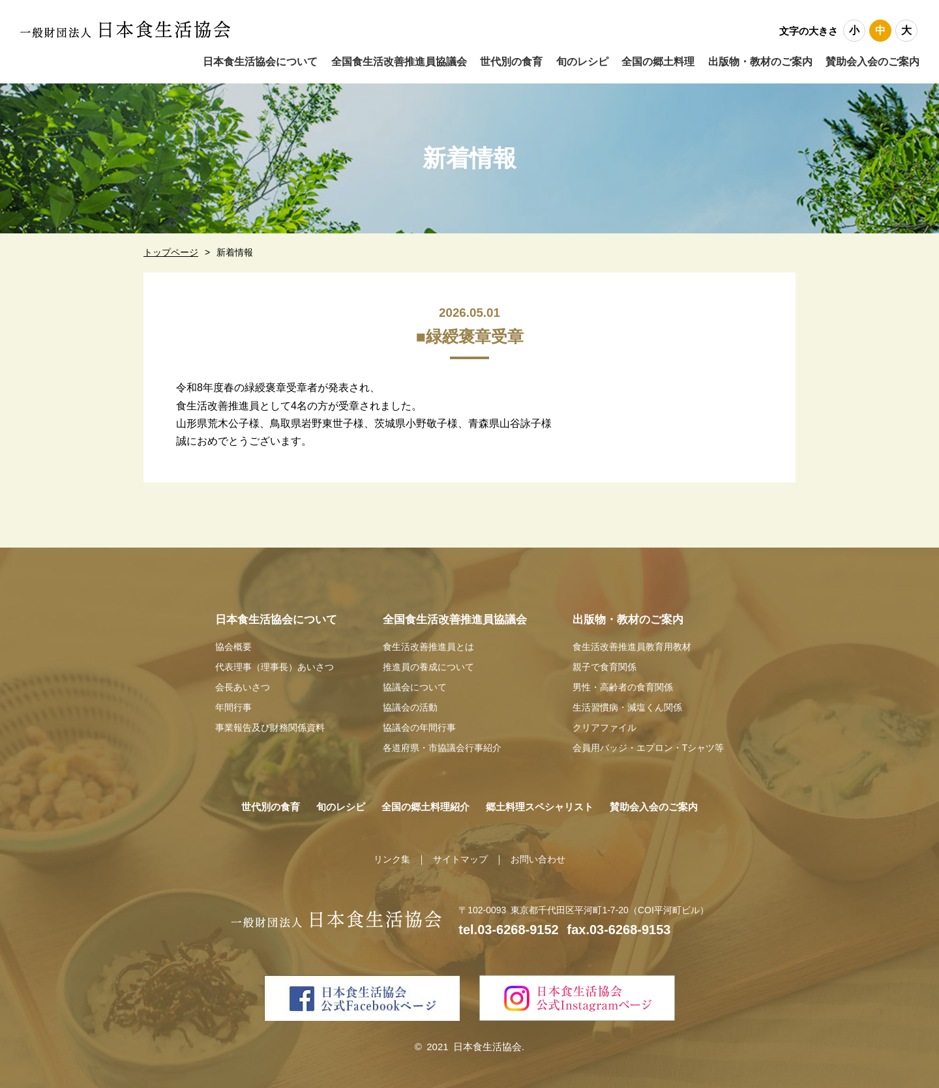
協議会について (414, 684)
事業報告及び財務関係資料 (265, 723)
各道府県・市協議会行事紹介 (443, 742)
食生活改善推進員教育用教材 (632, 646)
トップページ (170, 252)
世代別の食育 (248, 801)
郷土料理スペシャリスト (547, 801)
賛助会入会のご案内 (872, 61)
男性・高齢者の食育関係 (623, 684)
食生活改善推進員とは (428, 646)
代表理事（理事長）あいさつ (270, 665)
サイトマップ (459, 854)
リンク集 (388, 854)
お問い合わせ (541, 854)
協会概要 (226, 646)
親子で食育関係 (603, 665)
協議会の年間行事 (419, 723)
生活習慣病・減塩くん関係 (628, 704)
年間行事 (226, 704)
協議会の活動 (409, 704)
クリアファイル (603, 723)
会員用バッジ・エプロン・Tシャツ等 (650, 742)
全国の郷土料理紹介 (420, 801)
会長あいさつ (236, 684)
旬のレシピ (325, 801)
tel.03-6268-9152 (508, 925)
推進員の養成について (428, 665)
